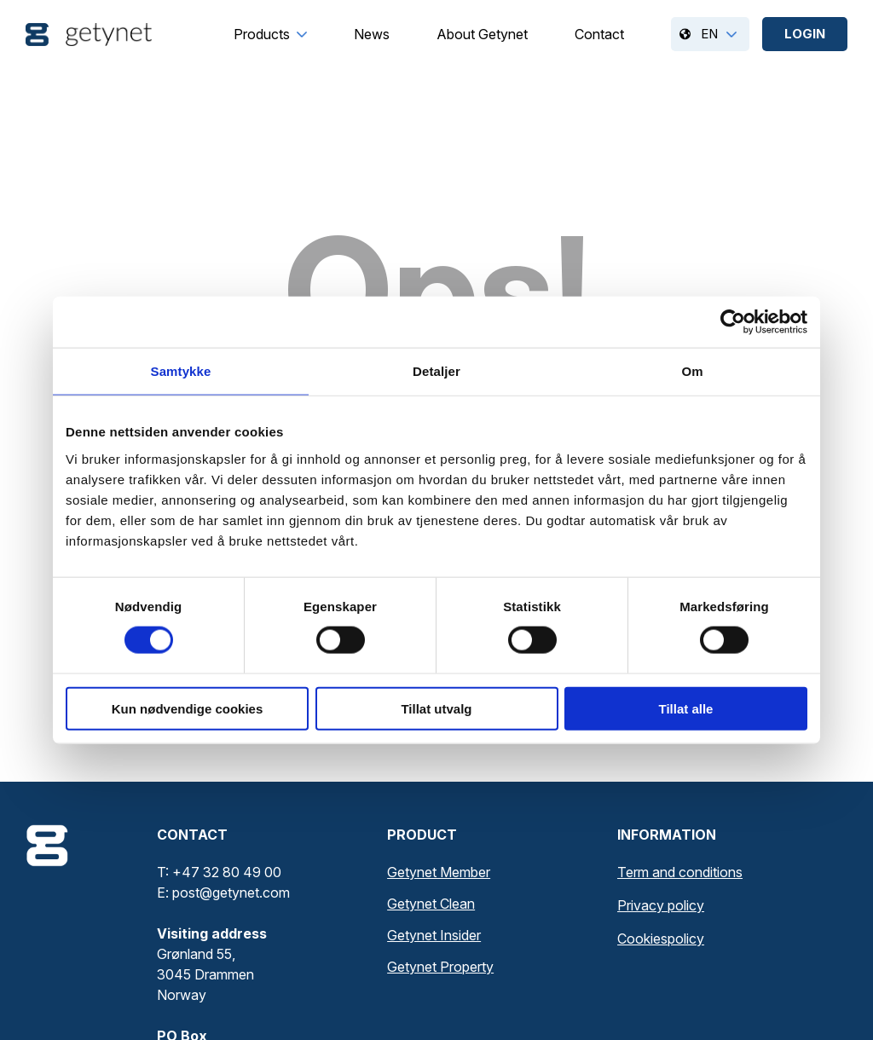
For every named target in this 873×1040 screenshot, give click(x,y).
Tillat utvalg (436, 708)
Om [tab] (691, 371)
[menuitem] (262, 34)
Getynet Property (440, 966)
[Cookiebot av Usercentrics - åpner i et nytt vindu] (732, 322)
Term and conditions (680, 872)
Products (262, 34)
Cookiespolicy (660, 938)
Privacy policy (660, 905)
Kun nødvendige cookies (187, 708)
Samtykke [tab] (181, 371)
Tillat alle (686, 708)
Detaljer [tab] (436, 371)
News (372, 34)
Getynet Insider (434, 935)
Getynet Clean (431, 903)
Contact (599, 34)
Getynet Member (438, 872)
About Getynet (482, 34)
